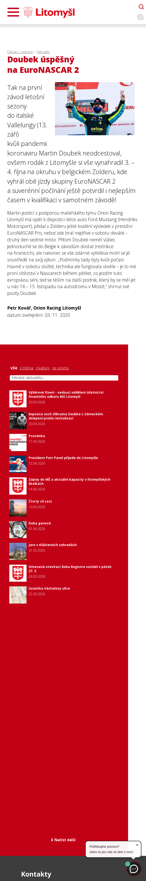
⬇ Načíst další (63, 840)
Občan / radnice (20, 51)
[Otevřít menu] (13, 12)
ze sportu (60, 368)
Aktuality (43, 51)
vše (13, 368)
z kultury (43, 368)
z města (26, 368)
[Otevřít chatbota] (141, 6)
